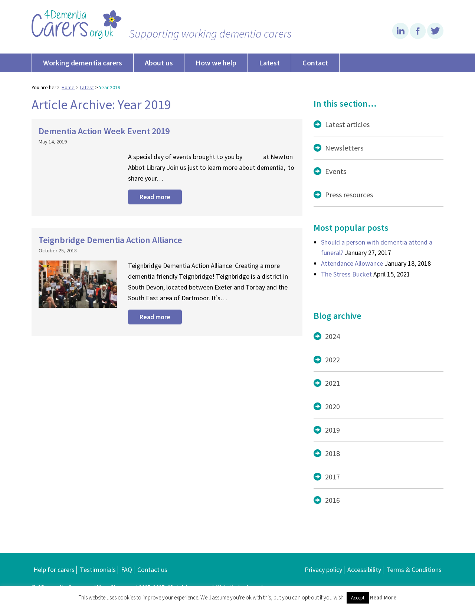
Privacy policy (323, 569)
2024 (332, 336)
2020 (332, 406)
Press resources (349, 194)
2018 (332, 453)
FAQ (126, 569)
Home (68, 87)
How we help (216, 62)
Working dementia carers (82, 62)
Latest (269, 62)
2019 (332, 429)
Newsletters (344, 147)
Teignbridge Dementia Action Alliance (110, 240)
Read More (383, 597)
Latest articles (347, 124)
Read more (155, 197)
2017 (332, 476)
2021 (332, 383)
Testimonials (98, 569)
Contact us (152, 569)
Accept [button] (357, 598)
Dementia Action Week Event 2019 (104, 131)
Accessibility (364, 569)
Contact (315, 62)
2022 (332, 359)
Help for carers (54, 569)
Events (335, 171)
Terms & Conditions (414, 569)
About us (159, 62)
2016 (332, 500)
